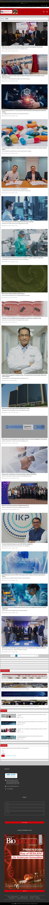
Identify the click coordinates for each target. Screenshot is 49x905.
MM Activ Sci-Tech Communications (24, 903)
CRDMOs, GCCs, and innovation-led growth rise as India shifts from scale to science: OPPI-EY (32, 722)
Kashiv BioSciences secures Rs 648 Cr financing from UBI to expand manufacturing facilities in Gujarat (23, 575)
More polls (14, 755)
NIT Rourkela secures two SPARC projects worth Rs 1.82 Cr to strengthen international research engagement (24, 608)
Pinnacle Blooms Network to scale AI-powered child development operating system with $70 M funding (24, 111)
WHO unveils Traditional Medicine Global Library (13, 293)
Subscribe (33, 5)
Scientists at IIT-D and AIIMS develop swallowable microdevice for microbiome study (21, 318)
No (2, 752)
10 (33, 655)
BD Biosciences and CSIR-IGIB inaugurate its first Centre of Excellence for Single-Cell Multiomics (24, 647)
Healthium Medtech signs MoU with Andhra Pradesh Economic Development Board (30, 736)
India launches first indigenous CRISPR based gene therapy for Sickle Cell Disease (32, 729)
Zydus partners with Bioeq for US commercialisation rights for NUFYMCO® (19, 474)
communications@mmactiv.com (12, 786)
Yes (2, 750)
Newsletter (20, 5)
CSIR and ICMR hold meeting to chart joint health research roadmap (15, 688)
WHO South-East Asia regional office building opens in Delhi (16, 408)
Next (37, 655)
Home (2, 18)
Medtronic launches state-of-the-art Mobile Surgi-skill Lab (15, 505)
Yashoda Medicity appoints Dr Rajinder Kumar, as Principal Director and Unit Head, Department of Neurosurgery (24, 375)
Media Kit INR (28, 5)
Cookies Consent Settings (22, 898)
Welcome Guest (4, 5)
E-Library (9, 5)
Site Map (31, 898)
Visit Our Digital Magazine (13, 896)
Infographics (24, 5)
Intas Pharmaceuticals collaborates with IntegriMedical (15, 189)
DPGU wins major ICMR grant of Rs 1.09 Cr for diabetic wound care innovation (17, 680)
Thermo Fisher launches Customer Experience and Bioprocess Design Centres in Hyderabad (20, 706)
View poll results (8, 755)
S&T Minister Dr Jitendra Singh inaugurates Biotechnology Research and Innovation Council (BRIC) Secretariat (23, 76)
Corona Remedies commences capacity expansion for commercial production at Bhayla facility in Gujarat (24, 148)
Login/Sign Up (37, 5)
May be (3, 753)
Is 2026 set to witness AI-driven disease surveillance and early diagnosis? (15, 748)
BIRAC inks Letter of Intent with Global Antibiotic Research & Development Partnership (22, 47)
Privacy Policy (12, 898)
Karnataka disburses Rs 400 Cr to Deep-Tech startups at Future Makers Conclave (17, 697)
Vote (3, 755)
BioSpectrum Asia (24, 896)
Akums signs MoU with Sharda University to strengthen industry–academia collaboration (22, 257)
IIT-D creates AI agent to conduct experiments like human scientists (17, 221)
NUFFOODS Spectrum (34, 896)
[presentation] (14, 818)
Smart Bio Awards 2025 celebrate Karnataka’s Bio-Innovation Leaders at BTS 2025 (32, 715)
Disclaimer (38, 898)
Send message (24, 822)
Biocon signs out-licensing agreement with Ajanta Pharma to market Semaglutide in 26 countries (24, 439)
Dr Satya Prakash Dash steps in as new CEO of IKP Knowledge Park (17, 544)
